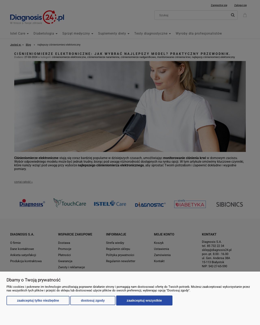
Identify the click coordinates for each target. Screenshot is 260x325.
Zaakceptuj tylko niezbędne (38, 300)
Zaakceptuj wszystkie (144, 300)
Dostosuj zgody (93, 300)
